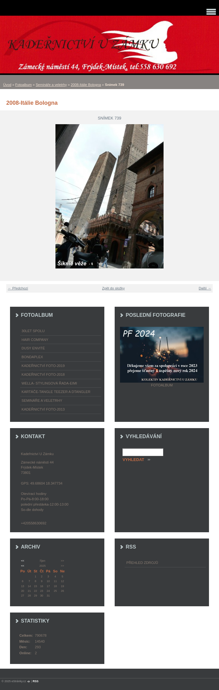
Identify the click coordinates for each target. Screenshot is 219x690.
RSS (36, 681)
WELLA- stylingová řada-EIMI (49, 383)
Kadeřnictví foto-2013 (43, 409)
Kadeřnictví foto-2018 (43, 374)
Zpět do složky (113, 288)
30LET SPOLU (33, 331)
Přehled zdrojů (142, 563)
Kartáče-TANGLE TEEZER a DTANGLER (56, 392)
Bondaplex (32, 357)
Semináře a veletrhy (51, 85)
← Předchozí (18, 288)
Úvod (7, 85)
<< (22, 560)
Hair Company (35, 340)
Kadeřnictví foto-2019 (43, 366)
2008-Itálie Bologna (86, 85)
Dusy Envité (33, 348)
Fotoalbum (23, 85)
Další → (205, 288)
